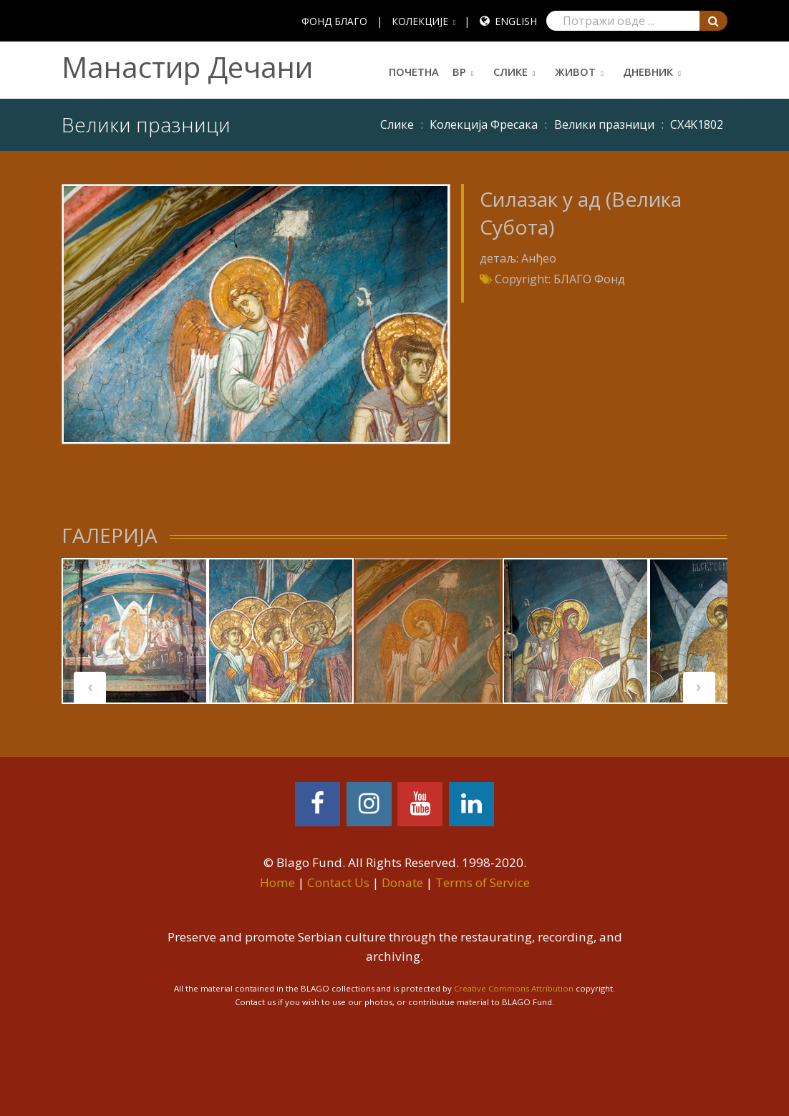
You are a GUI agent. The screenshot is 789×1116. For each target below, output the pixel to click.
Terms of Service (482, 882)
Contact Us (338, 882)
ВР (459, 71)
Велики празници (604, 124)
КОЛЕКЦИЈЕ (420, 21)
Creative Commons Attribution (513, 988)
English (516, 21)
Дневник (648, 71)
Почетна (414, 71)
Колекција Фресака (484, 124)
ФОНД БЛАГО (334, 21)
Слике (510, 71)
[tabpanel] (135, 631)
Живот (575, 71)
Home (277, 882)
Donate (402, 882)
